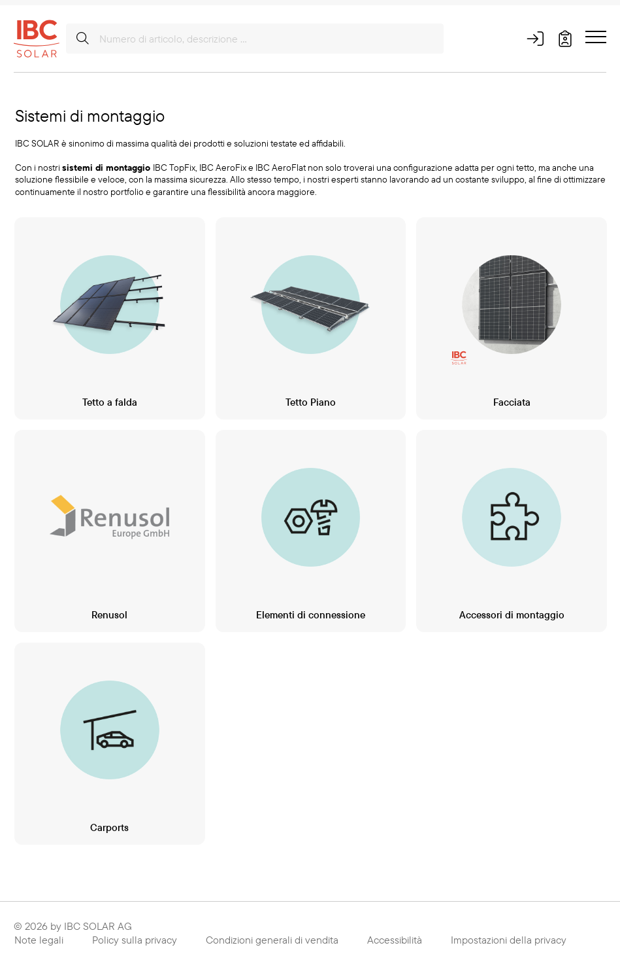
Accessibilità (394, 932)
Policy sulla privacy (134, 932)
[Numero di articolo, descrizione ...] (255, 39)
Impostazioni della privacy (508, 932)
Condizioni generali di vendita (272, 932)
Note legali (38, 932)
